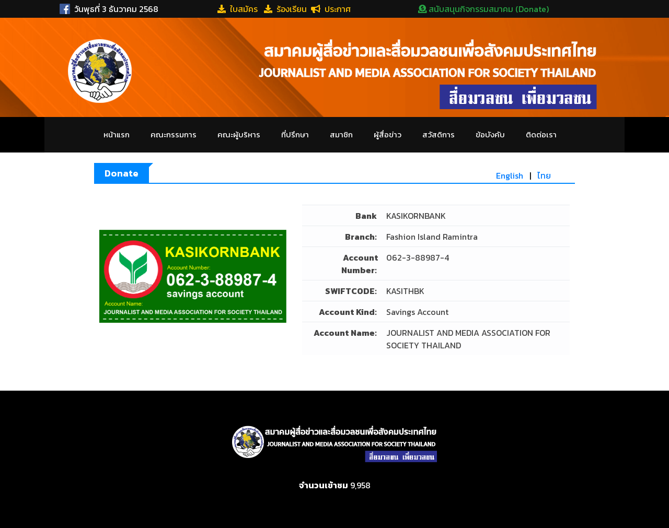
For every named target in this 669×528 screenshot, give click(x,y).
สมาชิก (341, 134)
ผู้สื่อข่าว (387, 134)
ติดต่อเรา (541, 134)
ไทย (544, 175)
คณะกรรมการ (174, 134)
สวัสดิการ (438, 134)
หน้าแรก (116, 134)
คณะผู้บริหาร (238, 134)
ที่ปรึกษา (295, 134)
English (509, 175)
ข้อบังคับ (490, 134)
